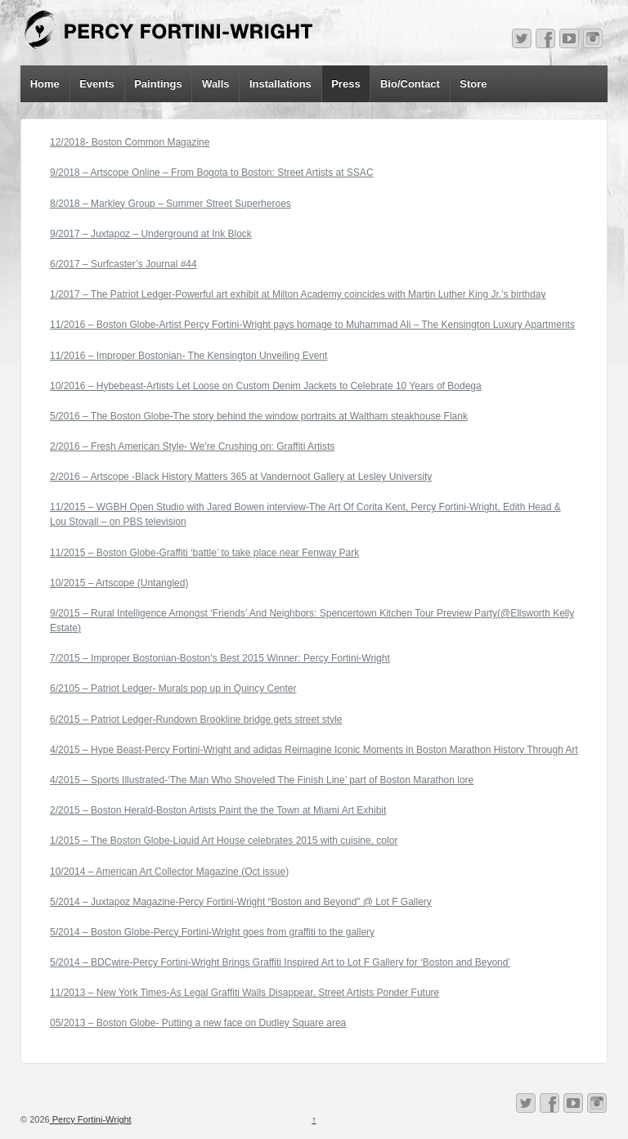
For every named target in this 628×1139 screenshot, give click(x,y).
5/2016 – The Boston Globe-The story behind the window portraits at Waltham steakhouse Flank (259, 416)
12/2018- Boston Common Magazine (129, 142)
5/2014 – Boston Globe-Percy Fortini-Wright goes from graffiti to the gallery (212, 932)
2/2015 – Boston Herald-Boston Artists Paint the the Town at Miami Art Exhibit (218, 810)
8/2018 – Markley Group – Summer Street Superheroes (170, 203)
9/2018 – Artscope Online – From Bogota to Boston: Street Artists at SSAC (212, 172)
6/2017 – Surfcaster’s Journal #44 (123, 264)
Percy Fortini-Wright (91, 1119)
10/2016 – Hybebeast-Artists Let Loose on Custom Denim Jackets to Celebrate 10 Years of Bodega (266, 386)
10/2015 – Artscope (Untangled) (119, 583)
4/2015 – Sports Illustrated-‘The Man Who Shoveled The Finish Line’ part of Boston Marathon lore (261, 780)
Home (45, 84)
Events (96, 84)
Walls (215, 84)
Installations (280, 84)
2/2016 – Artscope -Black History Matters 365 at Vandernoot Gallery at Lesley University (241, 476)
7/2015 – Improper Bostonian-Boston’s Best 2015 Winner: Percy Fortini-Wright (220, 658)
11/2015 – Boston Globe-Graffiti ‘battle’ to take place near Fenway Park (204, 552)
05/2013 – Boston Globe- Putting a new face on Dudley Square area (198, 1023)
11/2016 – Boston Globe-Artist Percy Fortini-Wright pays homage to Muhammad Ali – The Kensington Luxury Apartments (312, 324)
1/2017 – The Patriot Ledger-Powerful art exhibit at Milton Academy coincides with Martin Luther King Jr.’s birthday (298, 294)
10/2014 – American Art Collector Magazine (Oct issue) (169, 871)
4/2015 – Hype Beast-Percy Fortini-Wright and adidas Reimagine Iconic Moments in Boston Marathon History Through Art (314, 750)
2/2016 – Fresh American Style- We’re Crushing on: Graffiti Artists (192, 446)
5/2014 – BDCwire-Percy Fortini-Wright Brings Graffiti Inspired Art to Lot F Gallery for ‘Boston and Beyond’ (280, 962)
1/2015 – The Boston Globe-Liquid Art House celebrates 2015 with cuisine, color (223, 840)
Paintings (158, 84)
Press (345, 84)
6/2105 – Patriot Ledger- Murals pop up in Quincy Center (173, 688)
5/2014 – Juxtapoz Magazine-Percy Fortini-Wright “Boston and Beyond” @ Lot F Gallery (241, 902)
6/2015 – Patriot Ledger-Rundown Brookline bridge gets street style (196, 719)
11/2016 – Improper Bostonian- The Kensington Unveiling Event (188, 355)
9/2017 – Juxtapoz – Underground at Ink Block (151, 234)
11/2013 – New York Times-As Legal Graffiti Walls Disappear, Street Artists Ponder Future (244, 992)
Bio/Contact (410, 84)
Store (473, 84)
